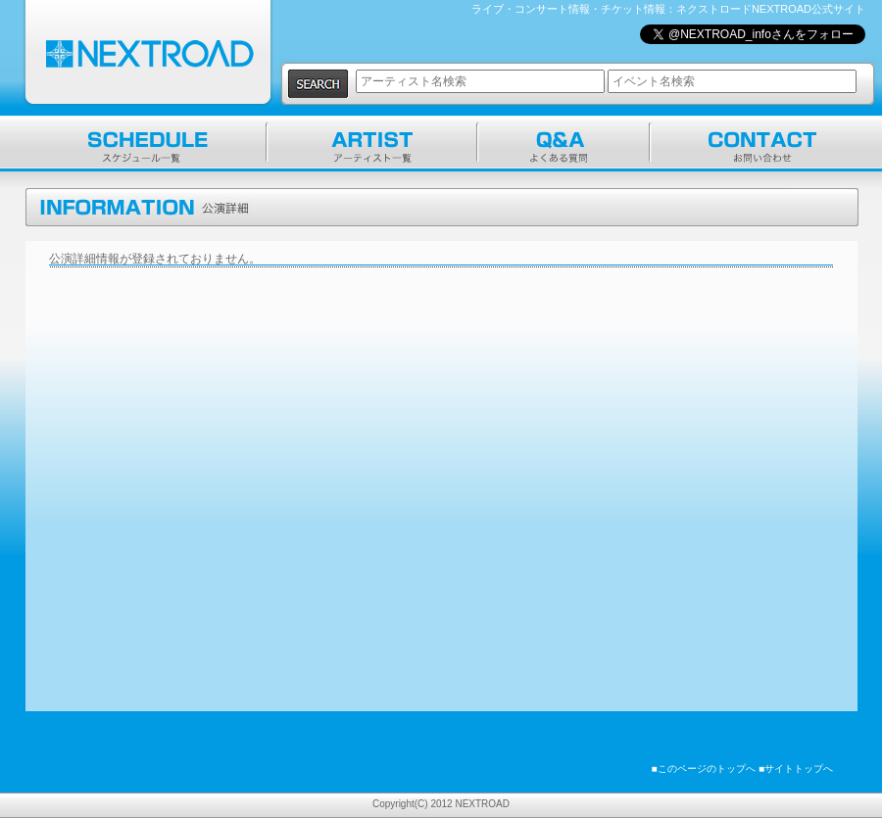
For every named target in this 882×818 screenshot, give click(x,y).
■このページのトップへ (704, 768)
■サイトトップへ (796, 768)
